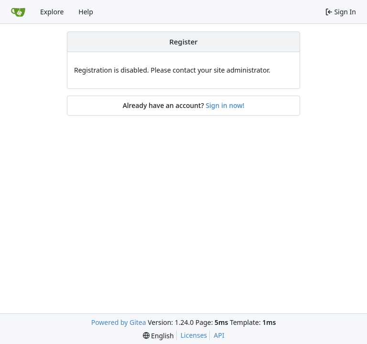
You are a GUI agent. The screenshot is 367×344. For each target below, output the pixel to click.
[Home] (18, 12)
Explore (52, 11)
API (219, 335)
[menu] (158, 335)
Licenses (194, 335)
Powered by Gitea (118, 322)
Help (85, 11)
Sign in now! (224, 105)
